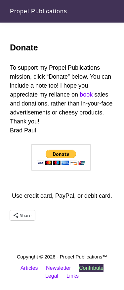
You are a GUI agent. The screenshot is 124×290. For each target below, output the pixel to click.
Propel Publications (38, 11)
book (86, 94)
